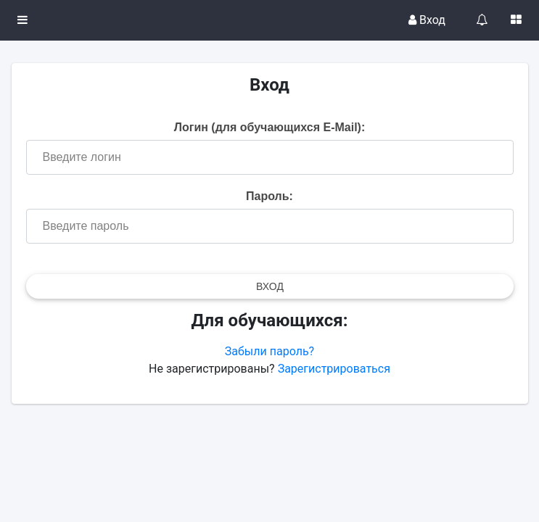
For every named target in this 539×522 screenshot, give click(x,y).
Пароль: (269, 196)
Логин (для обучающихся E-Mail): (270, 127)
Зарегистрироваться (334, 369)
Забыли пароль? (269, 351)
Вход (426, 20)
